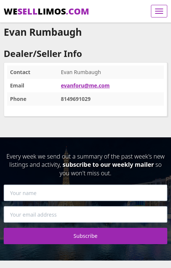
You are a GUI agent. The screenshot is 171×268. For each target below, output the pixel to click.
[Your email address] (85, 214)
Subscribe (85, 235)
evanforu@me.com (85, 85)
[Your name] (85, 193)
